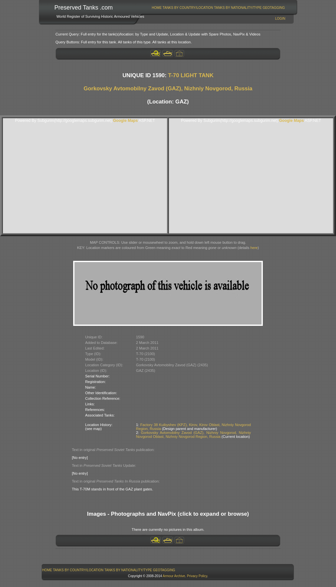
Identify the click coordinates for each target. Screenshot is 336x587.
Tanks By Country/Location (188, 8)
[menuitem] (156, 7)
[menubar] (218, 7)
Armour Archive (174, 576)
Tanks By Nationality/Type (238, 8)
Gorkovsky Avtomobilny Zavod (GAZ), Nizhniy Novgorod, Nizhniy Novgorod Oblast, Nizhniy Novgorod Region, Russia (193, 435)
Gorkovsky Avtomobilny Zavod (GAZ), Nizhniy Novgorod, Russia (168, 88)
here (254, 248)
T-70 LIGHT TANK (191, 75)
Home (157, 8)
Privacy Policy (197, 576)
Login (280, 18)
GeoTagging (273, 8)
